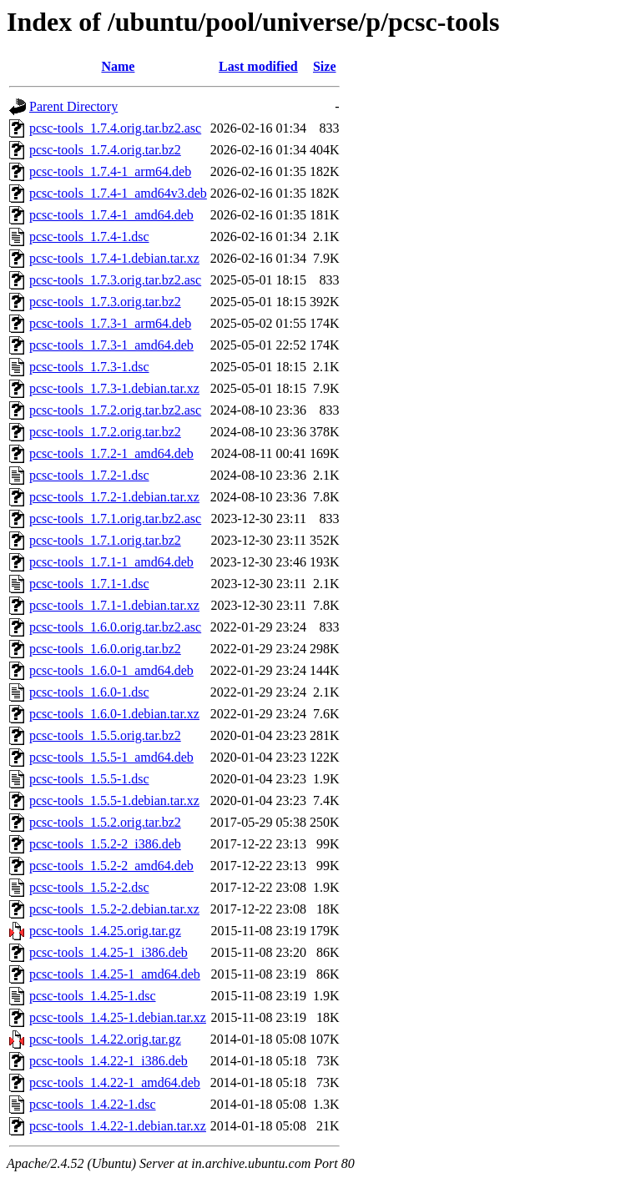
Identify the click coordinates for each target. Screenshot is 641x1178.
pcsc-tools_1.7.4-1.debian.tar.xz (114, 258)
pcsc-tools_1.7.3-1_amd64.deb (111, 345)
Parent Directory (73, 106)
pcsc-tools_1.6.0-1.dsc (89, 692)
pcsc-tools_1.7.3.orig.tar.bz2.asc (115, 280)
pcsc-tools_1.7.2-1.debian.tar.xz (114, 497)
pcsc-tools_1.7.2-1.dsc (89, 475)
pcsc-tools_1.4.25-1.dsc (92, 996)
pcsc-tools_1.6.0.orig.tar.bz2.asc (115, 627)
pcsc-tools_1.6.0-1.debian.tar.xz (114, 714)
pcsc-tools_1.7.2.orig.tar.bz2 (105, 432)
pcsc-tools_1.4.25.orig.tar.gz (105, 931)
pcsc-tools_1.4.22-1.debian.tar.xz (117, 1126)
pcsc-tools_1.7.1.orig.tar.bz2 (105, 540)
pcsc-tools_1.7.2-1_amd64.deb (111, 453)
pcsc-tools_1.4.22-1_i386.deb (108, 1061)
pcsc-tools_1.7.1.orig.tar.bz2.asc (115, 518)
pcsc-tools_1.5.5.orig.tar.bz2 (105, 735)
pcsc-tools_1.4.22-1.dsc (92, 1104)
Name (117, 66)
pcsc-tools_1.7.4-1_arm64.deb (110, 171)
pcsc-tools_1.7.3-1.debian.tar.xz (114, 388)
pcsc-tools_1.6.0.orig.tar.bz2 (105, 649)
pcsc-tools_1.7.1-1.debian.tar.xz (114, 605)
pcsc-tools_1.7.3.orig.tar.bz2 (105, 301)
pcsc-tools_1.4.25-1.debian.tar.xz (117, 1017)
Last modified (258, 66)
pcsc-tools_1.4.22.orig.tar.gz (105, 1039)
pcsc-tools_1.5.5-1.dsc (89, 779)
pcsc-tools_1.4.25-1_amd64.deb (114, 974)
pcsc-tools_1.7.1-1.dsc (89, 583)
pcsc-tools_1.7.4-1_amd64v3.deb (118, 193)
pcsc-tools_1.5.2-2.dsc (89, 887)
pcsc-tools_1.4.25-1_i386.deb (108, 952)
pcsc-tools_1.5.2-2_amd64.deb (111, 865)
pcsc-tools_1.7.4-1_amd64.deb (111, 215)
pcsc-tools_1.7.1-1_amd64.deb (111, 562)
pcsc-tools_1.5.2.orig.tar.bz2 (105, 822)
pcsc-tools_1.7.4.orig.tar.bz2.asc (115, 128)
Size (324, 66)
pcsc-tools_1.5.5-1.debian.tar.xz (114, 800)
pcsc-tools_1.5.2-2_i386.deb (105, 844)
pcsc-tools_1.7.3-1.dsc (89, 367)
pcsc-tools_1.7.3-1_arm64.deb (110, 323)
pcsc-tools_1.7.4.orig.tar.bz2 (105, 150)
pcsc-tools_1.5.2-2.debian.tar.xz (114, 909)
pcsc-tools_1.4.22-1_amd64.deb (114, 1082)
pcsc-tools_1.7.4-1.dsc (89, 236)
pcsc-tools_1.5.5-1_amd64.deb (111, 757)
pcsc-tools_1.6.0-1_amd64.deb (111, 670)
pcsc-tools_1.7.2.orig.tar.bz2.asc (115, 410)
